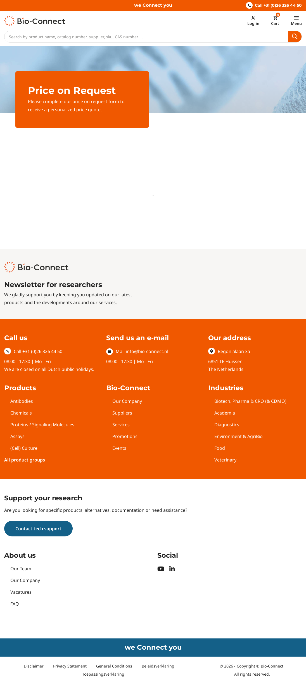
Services (121, 425)
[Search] (146, 36)
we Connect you (153, 5)
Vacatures (21, 592)
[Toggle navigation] (296, 20)
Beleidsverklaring (158, 666)
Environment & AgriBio (238, 436)
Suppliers (122, 413)
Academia (224, 413)
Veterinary (225, 460)
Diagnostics (226, 425)
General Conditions (114, 666)
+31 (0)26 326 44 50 (42, 351)
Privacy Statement (70, 666)
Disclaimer (34, 666)
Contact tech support (38, 529)
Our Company (127, 401)
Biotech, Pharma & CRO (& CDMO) (250, 401)
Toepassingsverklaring (103, 674)
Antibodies (21, 401)
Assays (17, 436)
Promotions (124, 436)
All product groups (24, 460)
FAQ (14, 604)
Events (119, 448)
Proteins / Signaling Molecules (42, 425)
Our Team (20, 568)
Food (219, 448)
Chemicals (21, 413)
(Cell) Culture (23, 448)
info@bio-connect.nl (147, 351)
